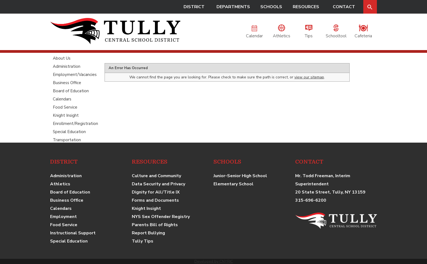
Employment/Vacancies (75, 74)
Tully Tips (142, 241)
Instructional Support (73, 233)
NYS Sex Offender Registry (161, 217)
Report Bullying (148, 233)
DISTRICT (194, 7)
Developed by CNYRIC (213, 261)
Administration (66, 66)
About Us (62, 58)
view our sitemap (309, 77)
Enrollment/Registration (75, 123)
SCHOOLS (271, 7)
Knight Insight (66, 115)
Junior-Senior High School (240, 176)
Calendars (62, 99)
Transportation (67, 140)
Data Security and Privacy (158, 184)
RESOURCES (306, 7)
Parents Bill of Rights (155, 225)
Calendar (254, 33)
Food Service (65, 107)
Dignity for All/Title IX (156, 192)
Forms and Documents (155, 200)
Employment (63, 217)
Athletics (281, 33)
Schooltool (336, 33)
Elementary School (233, 184)
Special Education (69, 131)
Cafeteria (363, 33)
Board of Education (71, 91)
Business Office (67, 82)
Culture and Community (156, 176)
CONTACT (344, 7)
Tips (309, 33)
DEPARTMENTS (233, 7)
